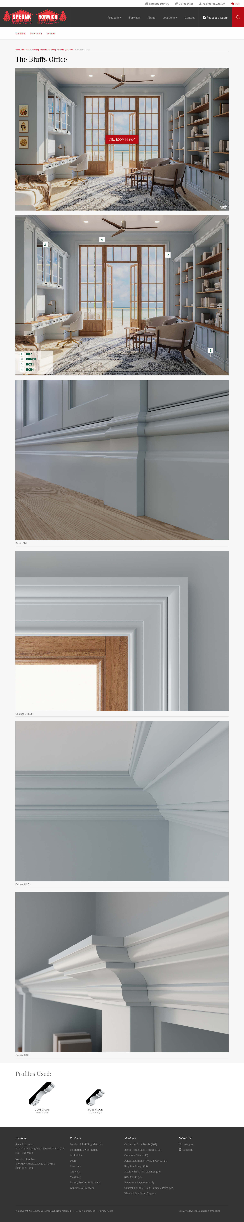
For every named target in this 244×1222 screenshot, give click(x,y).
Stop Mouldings (136, 1166)
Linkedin (188, 1149)
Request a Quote (217, 17)
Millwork (75, 1171)
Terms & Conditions (85, 1211)
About (151, 17)
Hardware (75, 1166)
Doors (73, 1160)
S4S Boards (133, 1177)
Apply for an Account (214, 3)
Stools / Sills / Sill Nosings (142, 1171)
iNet (237, 3)
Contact (190, 17)
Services (134, 17)
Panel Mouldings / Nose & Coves (146, 1160)
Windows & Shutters (82, 1188)
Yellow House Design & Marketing (203, 1211)
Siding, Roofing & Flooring (85, 1182)
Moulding (20, 33)
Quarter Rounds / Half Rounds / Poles (149, 1188)
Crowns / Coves (136, 1155)
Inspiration (36, 33)
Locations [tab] (169, 17)
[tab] (238, 17)
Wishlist (51, 33)
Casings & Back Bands (140, 1144)
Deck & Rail (76, 1155)
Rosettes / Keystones (139, 1182)
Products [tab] (113, 17)
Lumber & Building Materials (86, 1144)
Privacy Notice (106, 1211)
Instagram (188, 1144)
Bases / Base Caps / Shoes (142, 1149)
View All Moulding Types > (140, 1193)
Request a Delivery (159, 3)
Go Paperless (186, 3)
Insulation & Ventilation (84, 1149)
